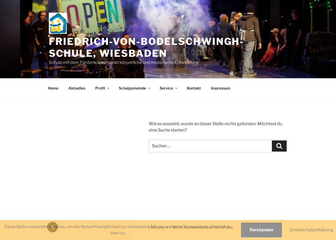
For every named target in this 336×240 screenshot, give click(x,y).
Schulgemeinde (135, 88)
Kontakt (194, 88)
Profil (102, 88)
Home (53, 88)
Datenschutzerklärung (311, 229)
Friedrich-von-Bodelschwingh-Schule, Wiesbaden (146, 47)
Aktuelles (76, 88)
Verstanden (261, 229)
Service (169, 88)
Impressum (220, 88)
